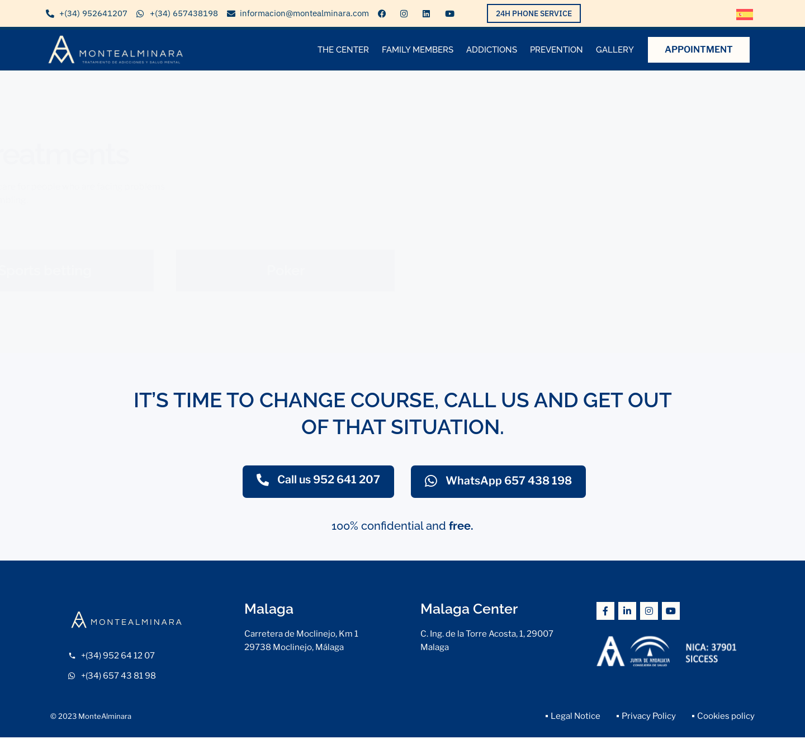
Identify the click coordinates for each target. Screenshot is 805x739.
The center (343, 50)
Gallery (615, 50)
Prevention (556, 50)
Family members (417, 50)
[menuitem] (744, 14)
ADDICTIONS (491, 50)
